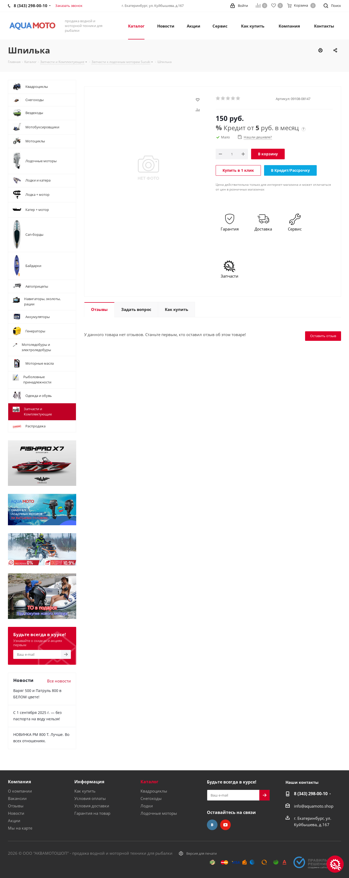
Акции (14, 820)
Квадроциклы (153, 791)
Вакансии (17, 798)
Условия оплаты (90, 798)
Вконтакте (212, 825)
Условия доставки (91, 805)
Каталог (149, 782)
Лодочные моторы (158, 813)
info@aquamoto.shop (313, 806)
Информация (89, 782)
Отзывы (16, 805)
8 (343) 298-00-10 (311, 793)
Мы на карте (20, 828)
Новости (16, 813)
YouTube (225, 825)
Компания (19, 782)
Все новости (59, 681)
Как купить (85, 791)
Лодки (146, 805)
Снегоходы (151, 798)
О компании (20, 791)
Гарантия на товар (92, 813)
